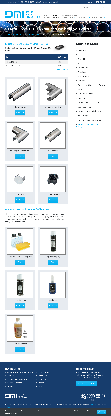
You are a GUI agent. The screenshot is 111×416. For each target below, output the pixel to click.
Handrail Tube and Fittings (89, 120)
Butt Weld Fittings (86, 94)
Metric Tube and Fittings (88, 103)
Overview (82, 50)
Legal (40, 386)
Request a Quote (86, 383)
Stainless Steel (33, 34)
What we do (56, 16)
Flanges (81, 98)
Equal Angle (83, 72)
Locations (42, 379)
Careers (41, 383)
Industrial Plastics (14, 383)
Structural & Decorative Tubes (91, 85)
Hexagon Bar (83, 76)
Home (7, 34)
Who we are (47, 16)
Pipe (80, 89)
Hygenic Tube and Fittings (89, 111)
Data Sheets (43, 376)
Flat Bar (81, 81)
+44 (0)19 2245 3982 (25, 2)
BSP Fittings (83, 116)
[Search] (92, 7)
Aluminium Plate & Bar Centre (69, 16)
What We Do (18, 34)
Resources (84, 17)
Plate (80, 55)
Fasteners (11, 386)
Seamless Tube (84, 107)
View (20, 113)
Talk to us (101, 16)
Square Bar (83, 68)
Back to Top (62, 70)
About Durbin (44, 372)
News (94, 17)
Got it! (101, 412)
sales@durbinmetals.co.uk (47, 2)
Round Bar (82, 59)
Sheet (80, 63)
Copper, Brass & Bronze (17, 379)
